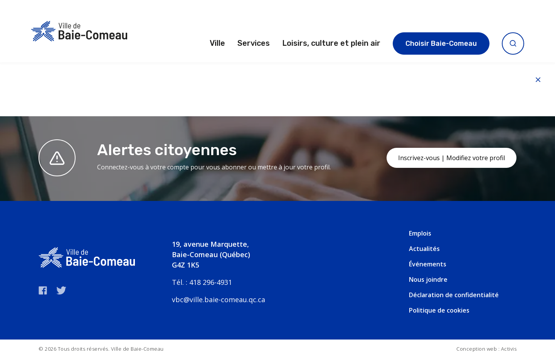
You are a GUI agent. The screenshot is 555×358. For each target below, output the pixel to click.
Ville (217, 43)
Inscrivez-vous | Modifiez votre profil (451, 158)
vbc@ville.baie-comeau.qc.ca (218, 299)
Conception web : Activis (486, 348)
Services (253, 43)
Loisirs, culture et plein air (331, 43)
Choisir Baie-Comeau (441, 43)
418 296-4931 (210, 282)
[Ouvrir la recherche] (513, 43)
